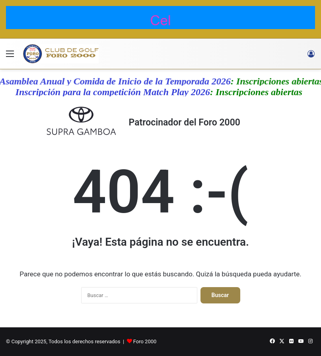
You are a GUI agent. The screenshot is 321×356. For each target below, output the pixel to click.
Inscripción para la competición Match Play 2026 (115, 92)
